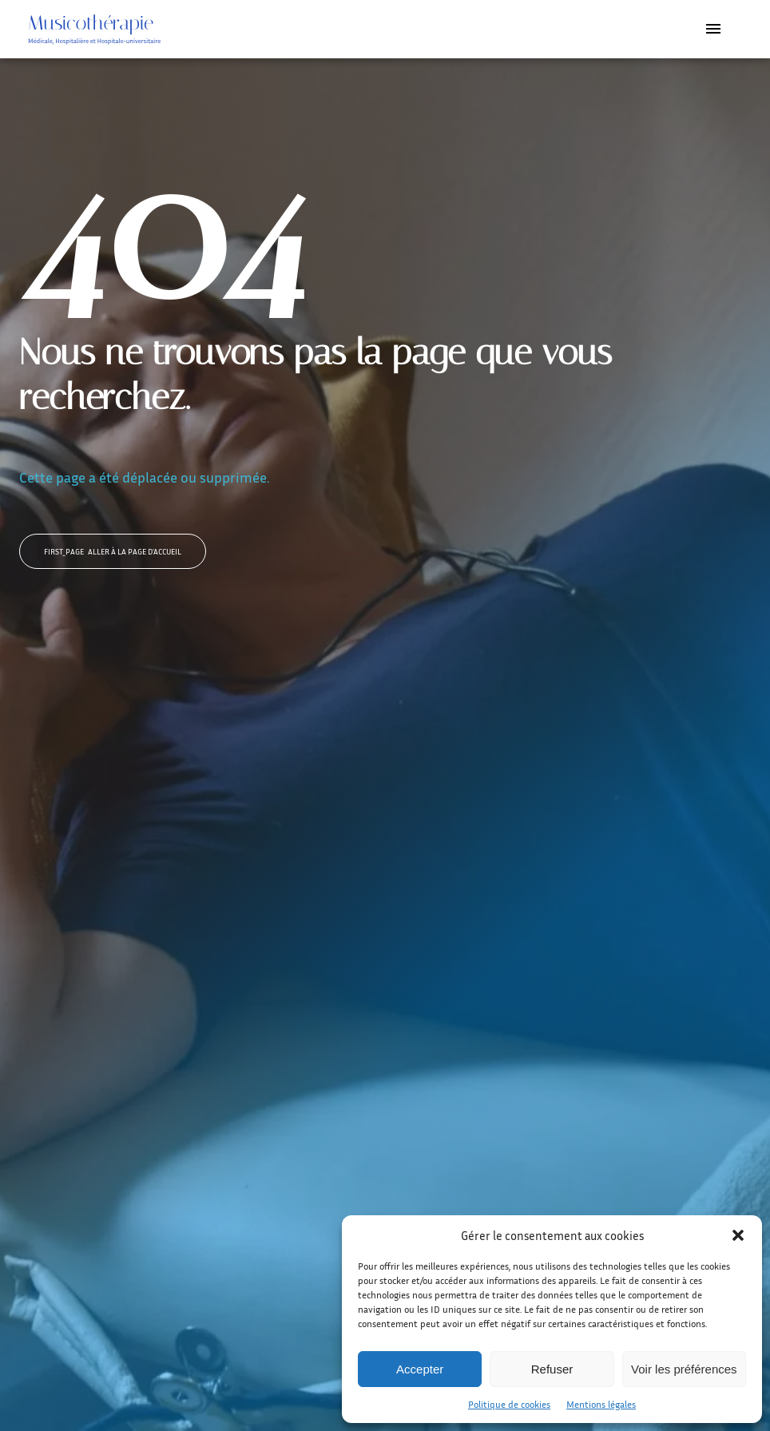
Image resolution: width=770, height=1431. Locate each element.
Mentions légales (601, 1404)
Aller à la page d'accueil (112, 551)
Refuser (552, 1369)
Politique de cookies (509, 1404)
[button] (738, 1235)
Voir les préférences (684, 1369)
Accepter (419, 1369)
